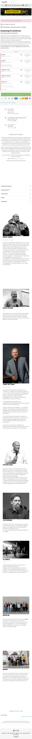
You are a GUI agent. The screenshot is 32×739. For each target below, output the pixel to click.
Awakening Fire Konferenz (14, 16)
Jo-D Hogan (7, 520)
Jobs (21, 733)
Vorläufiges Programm (6, 186)
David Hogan (8, 308)
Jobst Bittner (8, 384)
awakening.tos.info (20, 158)
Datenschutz (12, 733)
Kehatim (6, 615)
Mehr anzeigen (4, 89)
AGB (8, 733)
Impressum (4, 733)
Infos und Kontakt (12, 127)
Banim (5, 669)
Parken (2, 197)
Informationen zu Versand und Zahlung (8, 102)
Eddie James (8, 237)
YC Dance (6, 559)
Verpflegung (4, 201)
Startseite (3, 16)
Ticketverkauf (4, 193)
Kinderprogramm (5, 190)
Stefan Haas (8, 465)
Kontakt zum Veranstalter (26, 716)
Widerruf (17, 733)
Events (7, 16)
